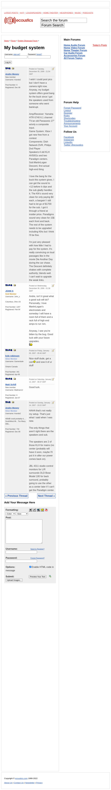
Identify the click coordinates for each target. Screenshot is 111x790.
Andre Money (12, 74)
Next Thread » (46, 495)
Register (68, 113)
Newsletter (29, 783)
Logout (67, 110)
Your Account (70, 126)
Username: (15, 55)
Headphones (66, 13)
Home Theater (50, 13)
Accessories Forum (74, 55)
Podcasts (88, 13)
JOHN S (9, 291)
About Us (8, 783)
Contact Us (19, 783)
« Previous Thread (16, 495)
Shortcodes (69, 118)
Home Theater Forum (75, 50)
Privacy (39, 783)
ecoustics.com (21, 778)
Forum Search (52, 25)
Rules (67, 115)
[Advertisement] (30, 679)
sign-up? (16, 54)
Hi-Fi (22, 13)
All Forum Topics (73, 58)
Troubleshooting (72, 121)
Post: (8, 517)
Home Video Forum (74, 48)
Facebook (69, 137)
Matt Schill (10, 384)
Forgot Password (72, 108)
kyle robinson (12, 356)
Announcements (72, 123)
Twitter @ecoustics (73, 145)
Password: (39, 55)
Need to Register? (37, 549)
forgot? (39, 54)
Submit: (10, 576)
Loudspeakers (33, 13)
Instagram (69, 140)
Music (78, 13)
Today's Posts (100, 45)
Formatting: (12, 510)
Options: (10, 567)
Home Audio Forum (74, 45)
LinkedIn (68, 142)
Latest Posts (11, 13)
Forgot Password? (37, 558)
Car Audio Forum (73, 53)
